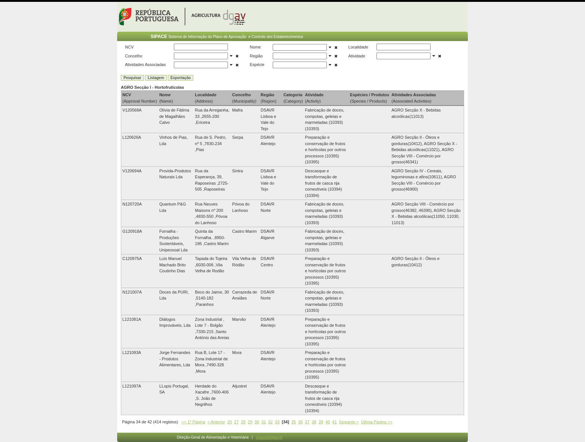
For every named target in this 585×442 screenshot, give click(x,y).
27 (236, 422)
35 (293, 422)
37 (307, 422)
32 (270, 422)
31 (264, 422)
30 (256, 422)
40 (327, 422)
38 (314, 422)
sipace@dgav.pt (269, 437)
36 (300, 422)
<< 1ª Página (193, 422)
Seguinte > (349, 422)
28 (243, 422)
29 (250, 422)
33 (277, 422)
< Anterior (216, 422)
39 (321, 422)
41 (334, 422)
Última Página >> (376, 422)
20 (229, 422)
